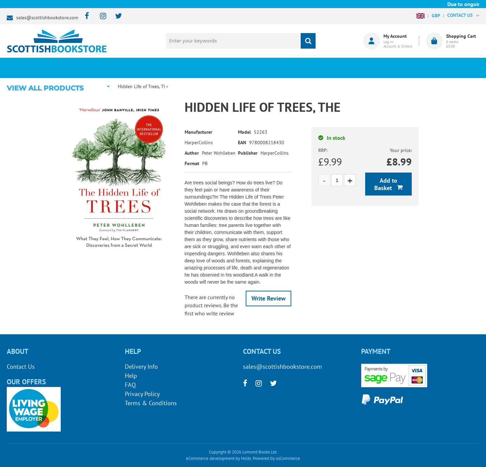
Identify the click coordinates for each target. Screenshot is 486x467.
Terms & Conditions (151, 403)
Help (131, 376)
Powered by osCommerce (276, 458)
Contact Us (21, 366)
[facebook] (84, 16)
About (356, 68)
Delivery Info (141, 366)
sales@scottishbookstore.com (47, 18)
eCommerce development (210, 458)
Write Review (268, 298)
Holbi (246, 458)
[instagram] (100, 16)
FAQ (130, 385)
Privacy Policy (142, 394)
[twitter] (115, 16)
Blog (275, 68)
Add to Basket (385, 184)
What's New (192, 68)
